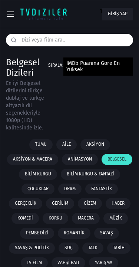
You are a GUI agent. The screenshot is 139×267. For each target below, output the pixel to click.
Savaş (106, 232)
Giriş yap (118, 13)
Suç (68, 247)
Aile (66, 144)
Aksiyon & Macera (32, 159)
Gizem (90, 203)
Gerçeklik (25, 203)
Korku (55, 218)
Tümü (41, 144)
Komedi (25, 218)
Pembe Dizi (37, 232)
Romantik (74, 232)
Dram (70, 188)
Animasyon (80, 159)
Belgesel (116, 159)
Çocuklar (38, 188)
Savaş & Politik (32, 247)
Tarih (119, 247)
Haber (118, 203)
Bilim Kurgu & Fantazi (90, 174)
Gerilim (60, 203)
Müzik (115, 218)
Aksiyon (95, 144)
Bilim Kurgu (38, 174)
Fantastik (101, 188)
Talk (92, 247)
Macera (86, 218)
